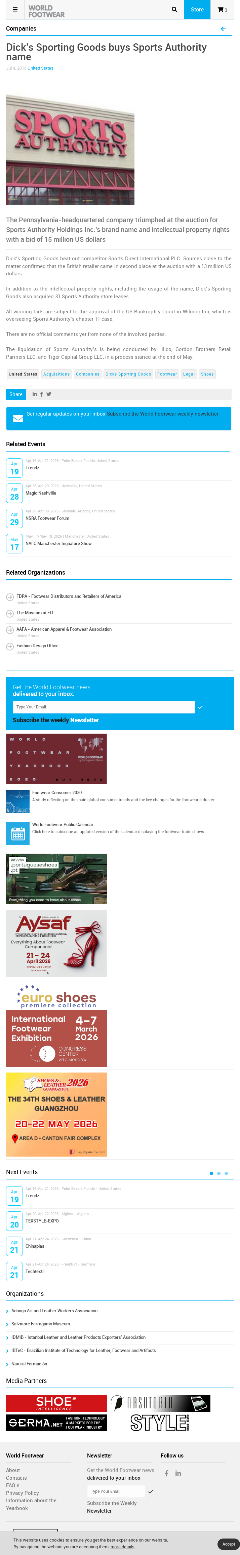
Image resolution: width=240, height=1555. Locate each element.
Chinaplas (35, 1246)
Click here (41, 831)
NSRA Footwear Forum (47, 518)
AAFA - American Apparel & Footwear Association (64, 629)
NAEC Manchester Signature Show (59, 543)
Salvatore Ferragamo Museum (40, 1323)
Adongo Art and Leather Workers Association (54, 1310)
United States (40, 68)
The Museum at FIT (35, 612)
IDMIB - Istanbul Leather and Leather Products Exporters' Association (78, 1337)
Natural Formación (29, 1363)
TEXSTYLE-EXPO (42, 1220)
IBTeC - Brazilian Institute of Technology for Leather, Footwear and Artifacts (83, 1350)
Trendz (32, 467)
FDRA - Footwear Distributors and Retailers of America (68, 596)
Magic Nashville (41, 493)
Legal (189, 374)
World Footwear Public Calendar (62, 824)
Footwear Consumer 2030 (57, 792)
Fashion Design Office (37, 645)
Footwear (167, 374)
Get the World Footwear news (120, 1470)
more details (122, 1546)
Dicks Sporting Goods (128, 374)
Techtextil (35, 1271)
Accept (229, 1544)
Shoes (207, 374)
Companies (87, 374)
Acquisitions (56, 374)
